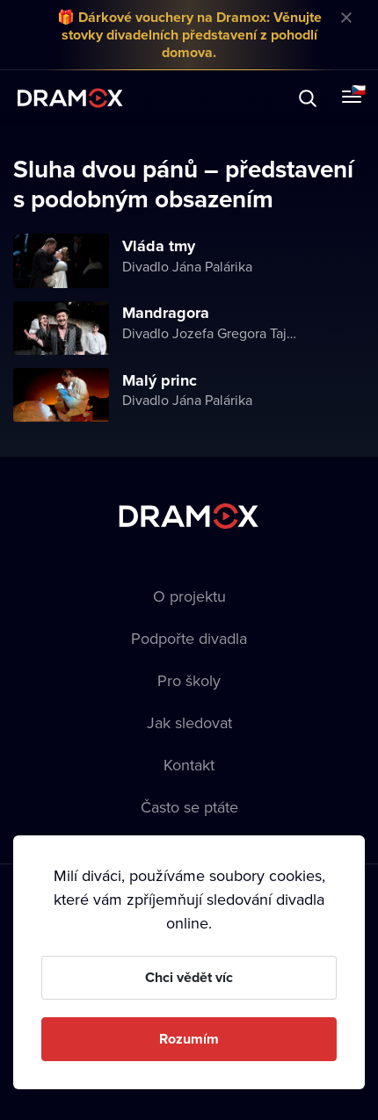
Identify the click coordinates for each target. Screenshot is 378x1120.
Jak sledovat (189, 722)
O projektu (189, 596)
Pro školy (189, 680)
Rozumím (189, 1039)
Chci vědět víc (189, 977)
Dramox (70, 98)
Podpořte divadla (189, 638)
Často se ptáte (189, 807)
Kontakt (189, 765)
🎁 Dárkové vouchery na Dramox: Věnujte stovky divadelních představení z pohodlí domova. (189, 34)
